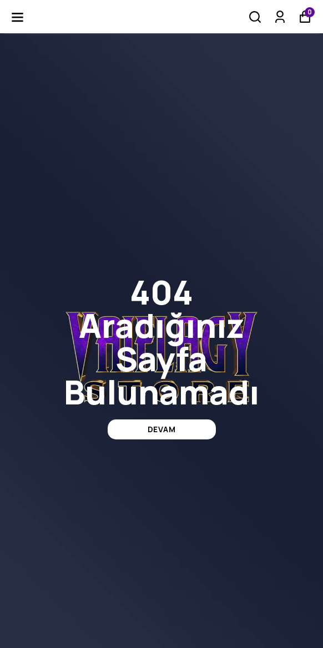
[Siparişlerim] (280, 17)
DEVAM (162, 429)
